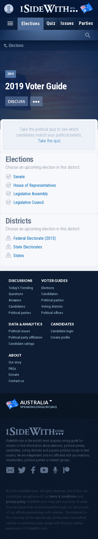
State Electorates (27, 246)
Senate (19, 176)
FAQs (12, 368)
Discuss (16, 101)
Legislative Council (28, 202)
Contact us (16, 381)
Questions (16, 294)
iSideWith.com (35, 431)
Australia (36, 402)
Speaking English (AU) (38, 407)
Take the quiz (49, 140)
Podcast (55, 470)
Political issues (19, 331)
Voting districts (52, 306)
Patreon (66, 470)
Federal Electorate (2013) (34, 238)
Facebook (33, 470)
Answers (15, 300)
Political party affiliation (25, 337)
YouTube (44, 470)
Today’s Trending (21, 288)
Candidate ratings (21, 343)
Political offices (52, 313)
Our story (15, 362)
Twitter (22, 470)
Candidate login (62, 331)
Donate (14, 374)
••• (36, 101)
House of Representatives (34, 185)
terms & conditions (63, 496)
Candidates (17, 306)
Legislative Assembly (30, 193)
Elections (16, 45)
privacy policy (15, 501)
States (18, 255)
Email (10, 470)
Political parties (20, 313)
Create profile (60, 337)
